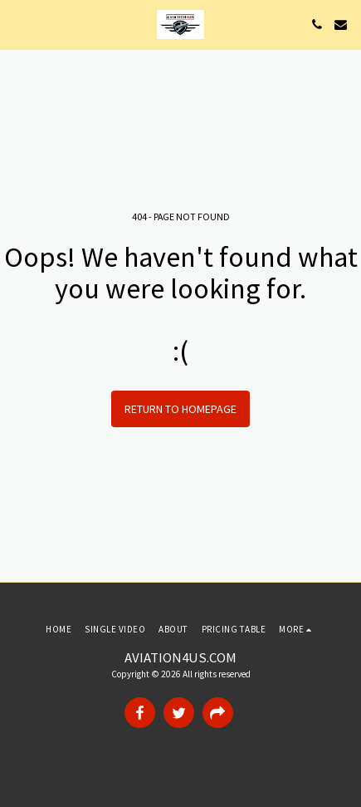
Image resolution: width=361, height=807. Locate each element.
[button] (18, 23)
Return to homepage (180, 408)
